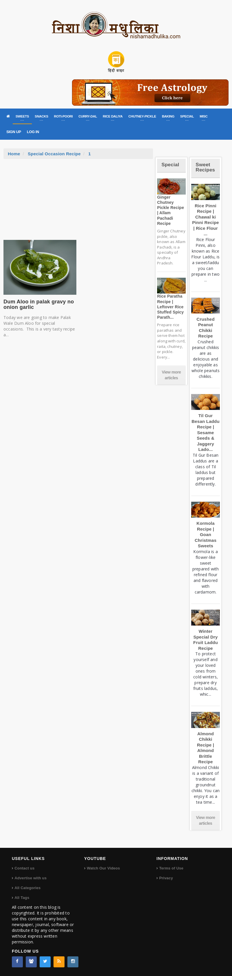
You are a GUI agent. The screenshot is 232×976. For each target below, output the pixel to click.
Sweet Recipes (205, 167)
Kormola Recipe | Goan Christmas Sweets (205, 534)
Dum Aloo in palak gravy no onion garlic (38, 304)
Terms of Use (171, 868)
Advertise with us (30, 878)
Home (14, 153)
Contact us (24, 868)
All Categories (27, 888)
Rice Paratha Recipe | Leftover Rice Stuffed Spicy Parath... (170, 307)
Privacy (166, 878)
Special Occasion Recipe (54, 153)
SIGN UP (13, 132)
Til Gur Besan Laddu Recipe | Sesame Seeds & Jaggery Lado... (206, 432)
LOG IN (33, 132)
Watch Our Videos (103, 868)
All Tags (21, 897)
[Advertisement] (78, 202)
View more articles (171, 375)
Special (170, 164)
